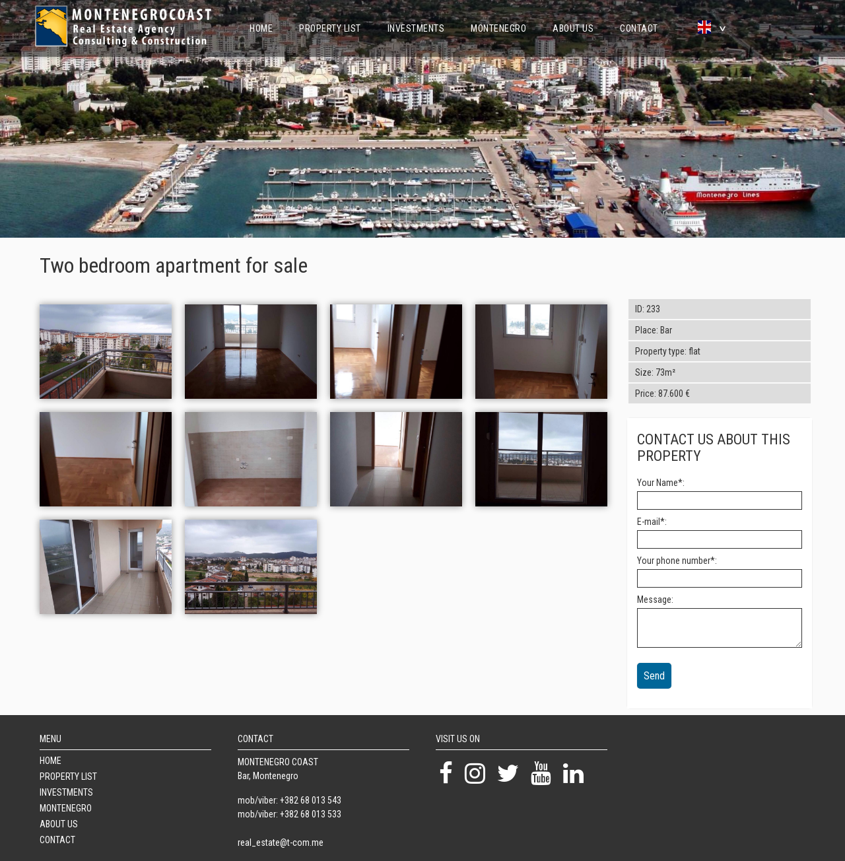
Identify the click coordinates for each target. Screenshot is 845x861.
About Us (573, 28)
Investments (416, 28)
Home (261, 28)
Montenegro (498, 28)
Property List (330, 28)
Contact (639, 28)
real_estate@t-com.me (280, 842)
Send (654, 676)
